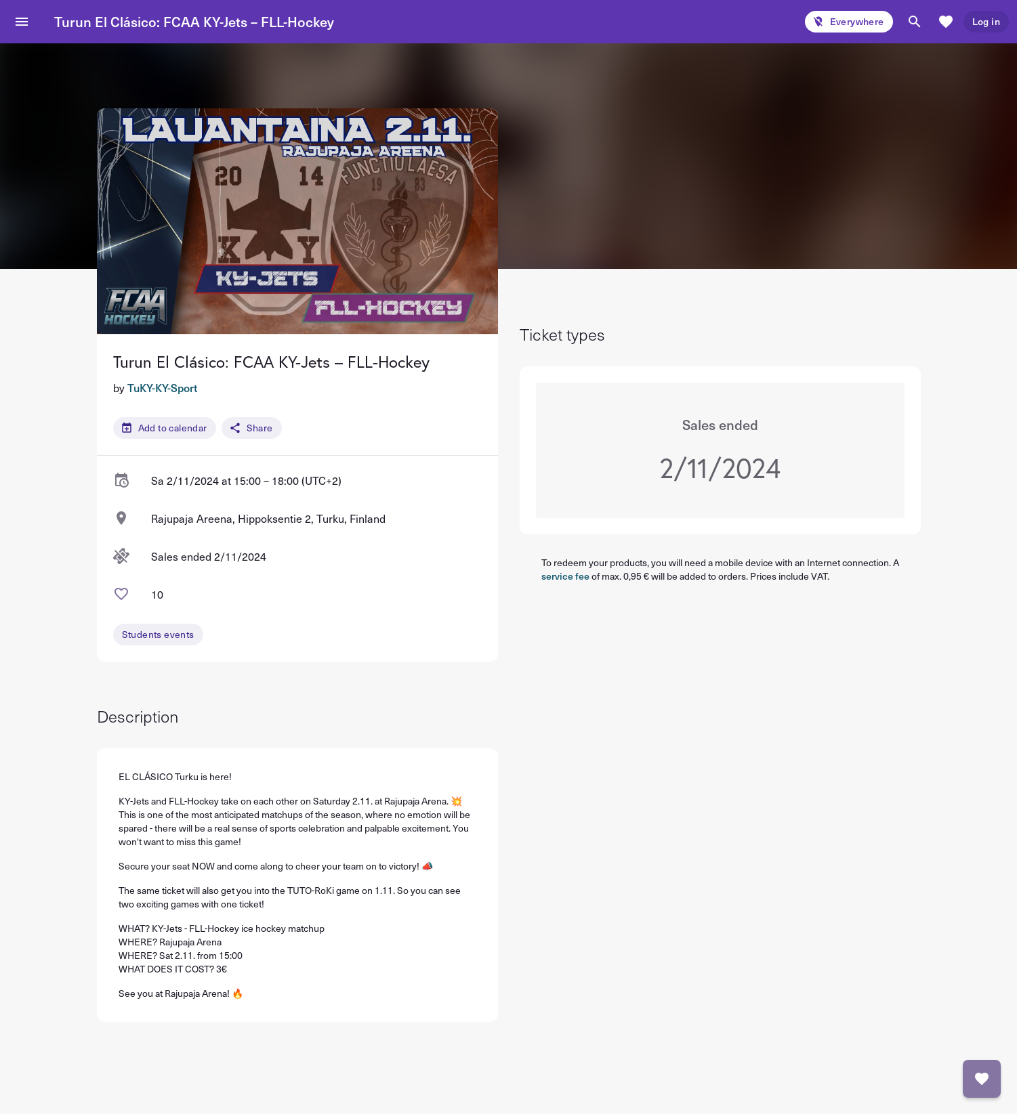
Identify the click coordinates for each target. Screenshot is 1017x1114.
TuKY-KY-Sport (162, 387)
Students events (158, 634)
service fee (565, 576)
